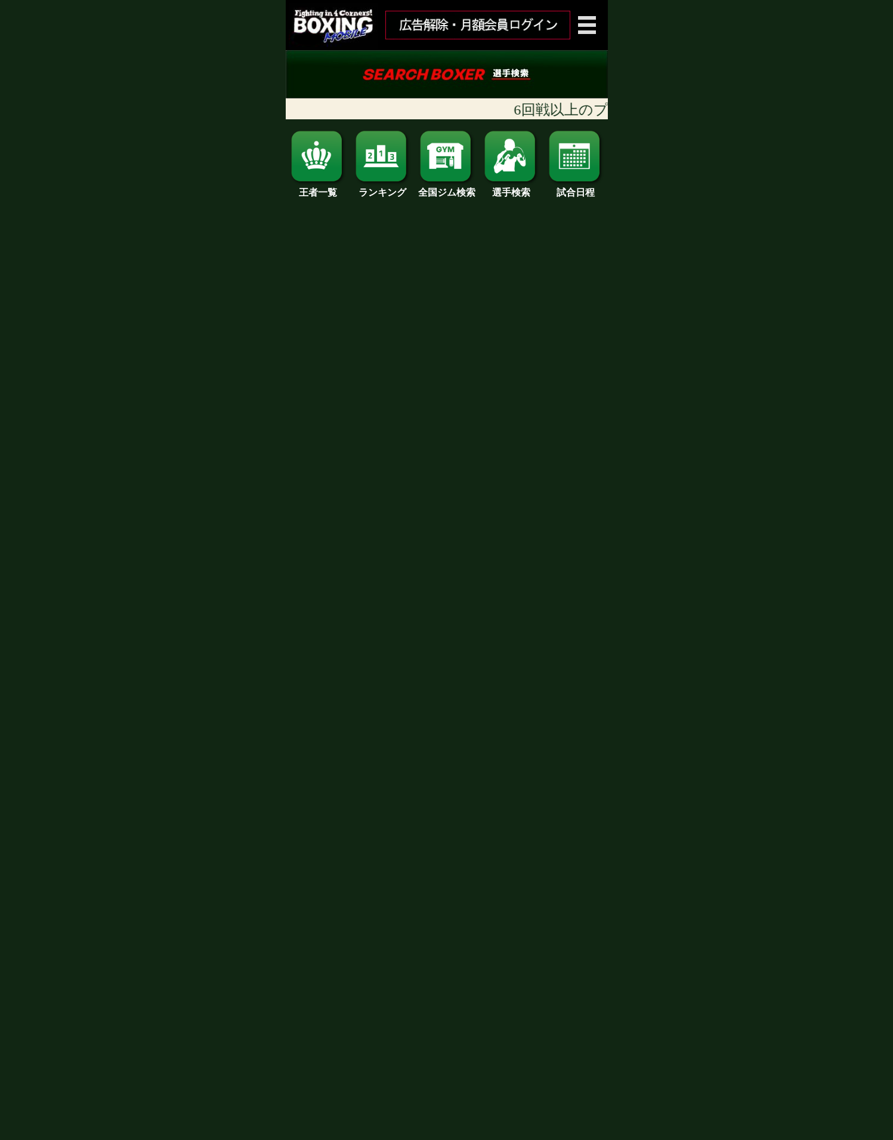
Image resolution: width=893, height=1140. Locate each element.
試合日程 (575, 187)
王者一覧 (318, 187)
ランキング (382, 187)
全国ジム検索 (447, 187)
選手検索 (511, 187)
